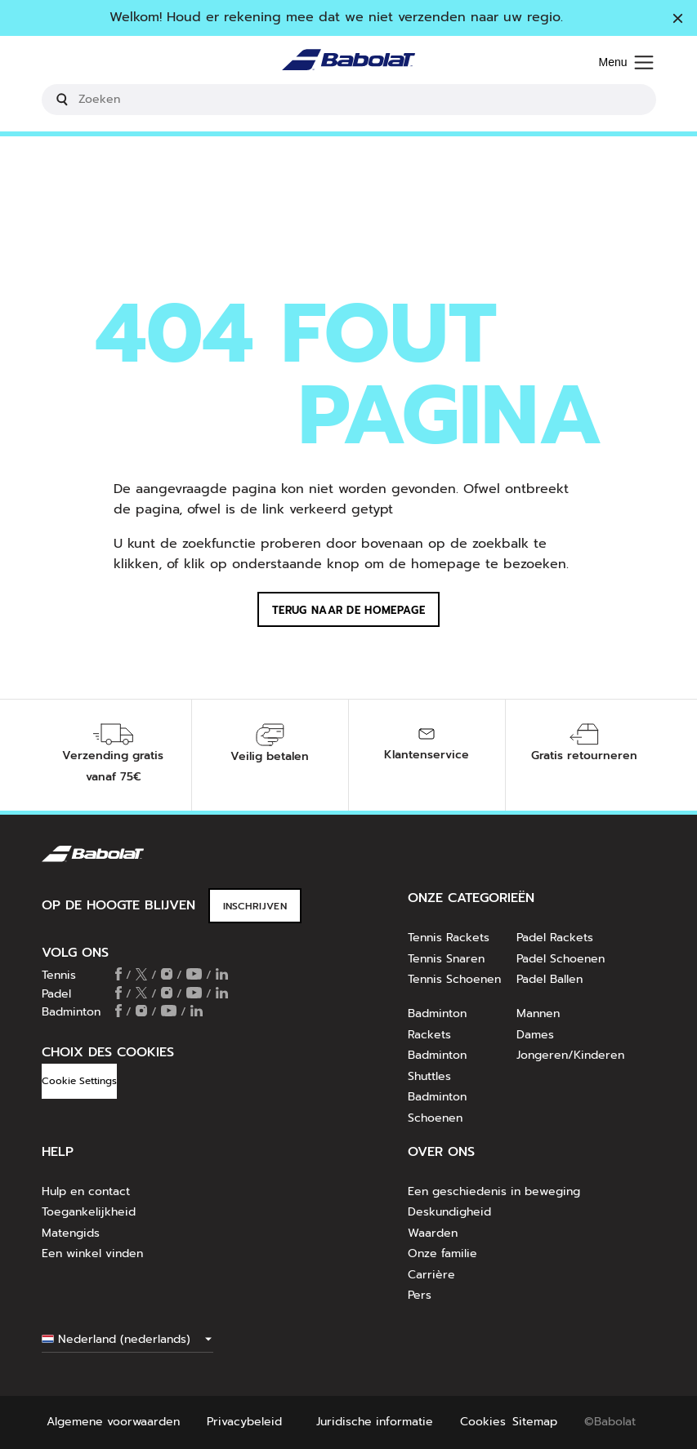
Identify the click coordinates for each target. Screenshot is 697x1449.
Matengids (71, 1233)
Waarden (433, 1233)
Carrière (431, 1274)
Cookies (483, 1421)
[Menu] (625, 63)
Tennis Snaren (446, 958)
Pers (419, 1295)
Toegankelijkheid (89, 1211)
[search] (349, 99)
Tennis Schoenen (454, 979)
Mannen (538, 1013)
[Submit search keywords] (62, 99)
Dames (535, 1034)
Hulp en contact (86, 1191)
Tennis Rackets (448, 937)
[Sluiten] (678, 19)
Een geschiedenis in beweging (494, 1191)
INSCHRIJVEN (255, 906)
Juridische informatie (374, 1421)
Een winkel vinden (92, 1253)
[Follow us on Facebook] (118, 976)
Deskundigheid (449, 1211)
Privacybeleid (244, 1421)
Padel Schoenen (560, 958)
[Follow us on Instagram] (166, 976)
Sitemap (534, 1421)
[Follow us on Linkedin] (222, 976)
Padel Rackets (554, 937)
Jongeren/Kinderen (570, 1055)
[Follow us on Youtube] (194, 976)
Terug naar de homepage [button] (348, 610)
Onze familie (442, 1253)
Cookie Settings (79, 1080)
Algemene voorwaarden (113, 1421)
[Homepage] (348, 63)
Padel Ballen (549, 979)
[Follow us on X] (141, 976)
